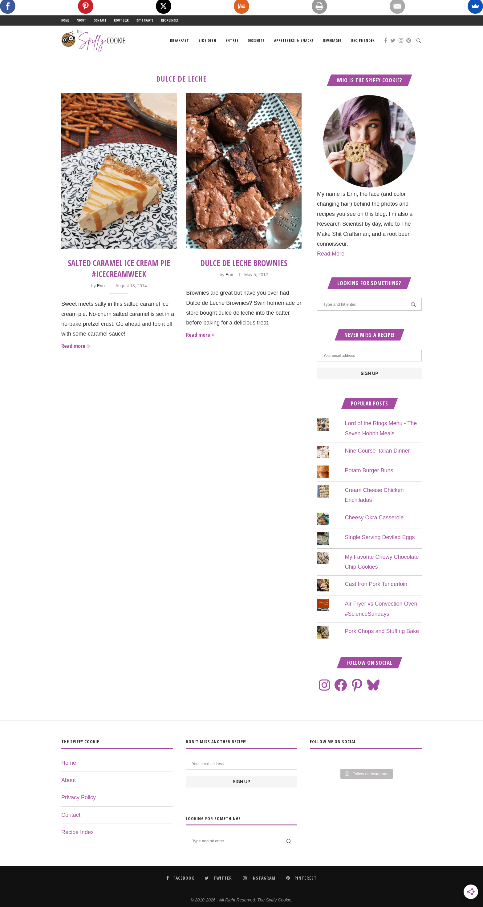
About (81, 20)
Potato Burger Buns (369, 470)
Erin (101, 285)
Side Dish (207, 40)
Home (65, 20)
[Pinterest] (408, 41)
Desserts (256, 40)
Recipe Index (169, 20)
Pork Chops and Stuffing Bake (382, 631)
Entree (231, 40)
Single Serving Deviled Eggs (380, 537)
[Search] (419, 41)
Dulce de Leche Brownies (243, 262)
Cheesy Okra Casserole (374, 517)
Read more (75, 345)
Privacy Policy (78, 797)
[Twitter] (393, 41)
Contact (100, 20)
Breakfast (179, 40)
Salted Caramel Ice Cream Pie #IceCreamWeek (119, 268)
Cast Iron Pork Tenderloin (376, 584)
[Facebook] (385, 41)
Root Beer (121, 20)
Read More (330, 254)
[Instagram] (401, 41)
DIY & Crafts (144, 20)
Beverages (332, 40)
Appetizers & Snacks (294, 40)
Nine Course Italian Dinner (377, 451)
